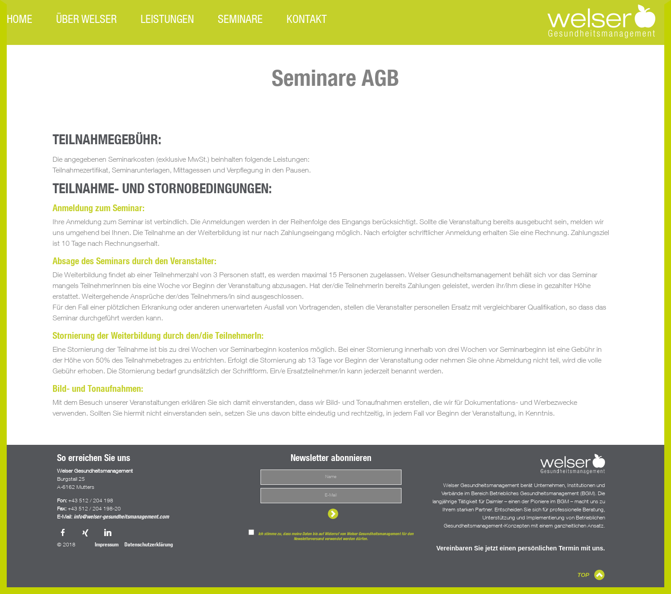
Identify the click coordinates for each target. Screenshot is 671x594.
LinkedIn (108, 533)
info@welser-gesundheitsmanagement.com (121, 517)
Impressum (107, 545)
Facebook (64, 533)
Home (19, 20)
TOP (584, 575)
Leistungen (167, 20)
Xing (86, 533)
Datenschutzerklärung (148, 545)
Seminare (240, 20)
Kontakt (307, 20)
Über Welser (86, 20)
